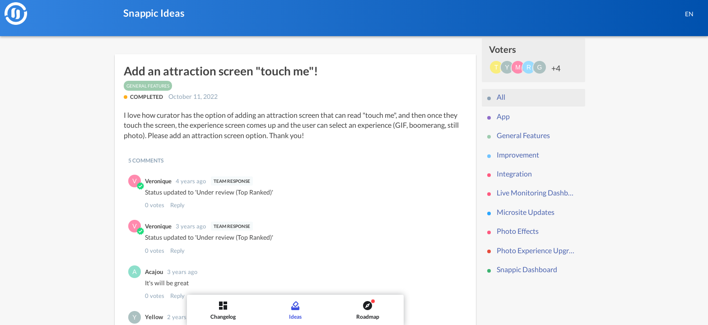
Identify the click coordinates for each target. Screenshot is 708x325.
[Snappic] (16, 13)
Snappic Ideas (154, 13)
